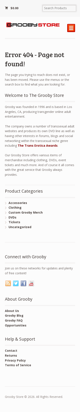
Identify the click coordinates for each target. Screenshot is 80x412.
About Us (12, 311)
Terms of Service (18, 365)
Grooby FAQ (14, 320)
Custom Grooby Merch (26, 212)
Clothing (15, 207)
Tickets (14, 222)
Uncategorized (20, 227)
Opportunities (15, 325)
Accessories (18, 203)
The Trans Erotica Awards (38, 145)
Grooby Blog (14, 315)
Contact (11, 351)
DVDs (12, 217)
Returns (11, 355)
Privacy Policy (15, 360)
